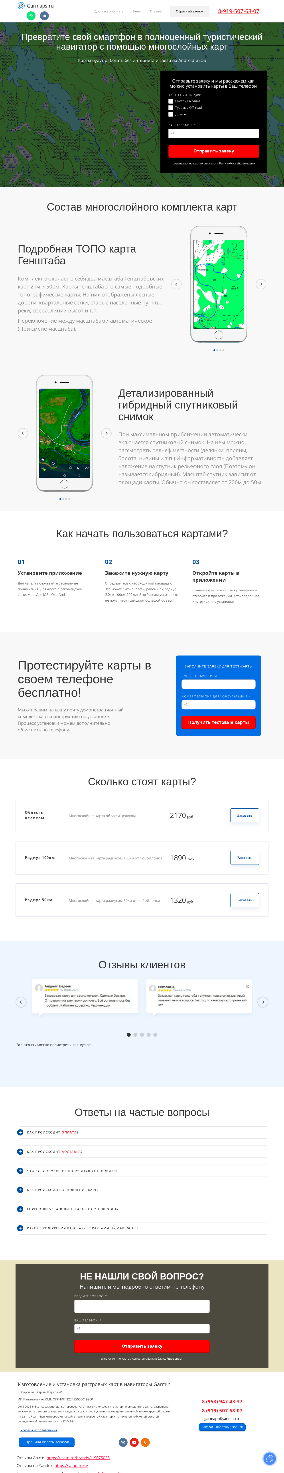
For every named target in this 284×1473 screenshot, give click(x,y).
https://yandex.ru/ (71, 1465)
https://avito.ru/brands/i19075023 (78, 1457)
